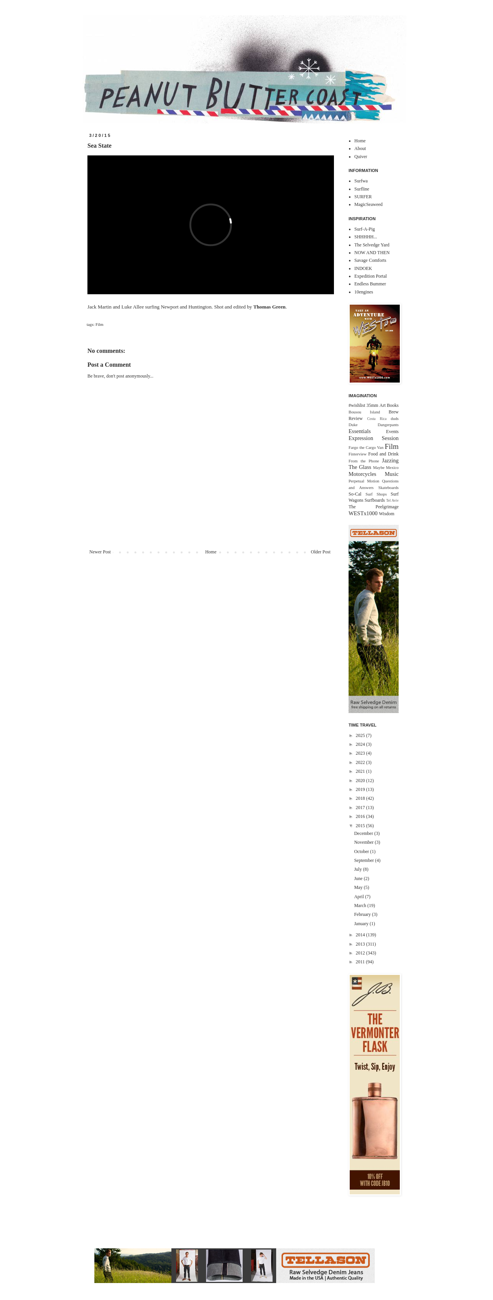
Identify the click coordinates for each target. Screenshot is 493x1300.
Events (392, 431)
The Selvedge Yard (371, 245)
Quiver (360, 156)
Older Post (320, 552)
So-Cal (355, 494)
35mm (372, 405)
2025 (361, 735)
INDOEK (363, 268)
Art (382, 405)
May (359, 887)
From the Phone (364, 461)
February (363, 914)
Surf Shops (376, 494)
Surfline (361, 189)
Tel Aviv (392, 500)
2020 (361, 780)
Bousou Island (364, 412)
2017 (361, 807)
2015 (361, 825)
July (358, 869)
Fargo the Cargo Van (366, 447)
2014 (361, 934)
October (362, 851)
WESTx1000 (363, 513)
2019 (361, 789)
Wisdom (386, 513)
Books (393, 405)
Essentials (360, 431)
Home (210, 552)
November (364, 842)
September (364, 860)
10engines (363, 292)
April (359, 896)
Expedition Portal (370, 276)
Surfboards (375, 500)
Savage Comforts (370, 260)
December (364, 833)
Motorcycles (362, 474)
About (360, 148)
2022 (361, 762)
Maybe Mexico (386, 467)
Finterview (358, 454)
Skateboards (388, 487)
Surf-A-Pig (364, 229)
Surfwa (361, 181)
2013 (361, 944)
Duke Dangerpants (374, 424)
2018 (361, 798)
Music (392, 474)
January (361, 923)
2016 (361, 816)
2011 (361, 961)
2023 (361, 753)
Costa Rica (376, 418)
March (360, 905)
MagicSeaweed (368, 204)
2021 (361, 771)
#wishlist (357, 405)
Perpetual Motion (364, 481)
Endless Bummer (370, 284)
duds (395, 418)
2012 (361, 953)
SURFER (363, 196)
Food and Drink (383, 454)
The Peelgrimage (374, 506)
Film (99, 324)
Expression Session (374, 438)
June (359, 878)
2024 (361, 744)
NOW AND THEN (372, 252)
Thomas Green (269, 307)
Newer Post (100, 552)
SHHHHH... (365, 236)
